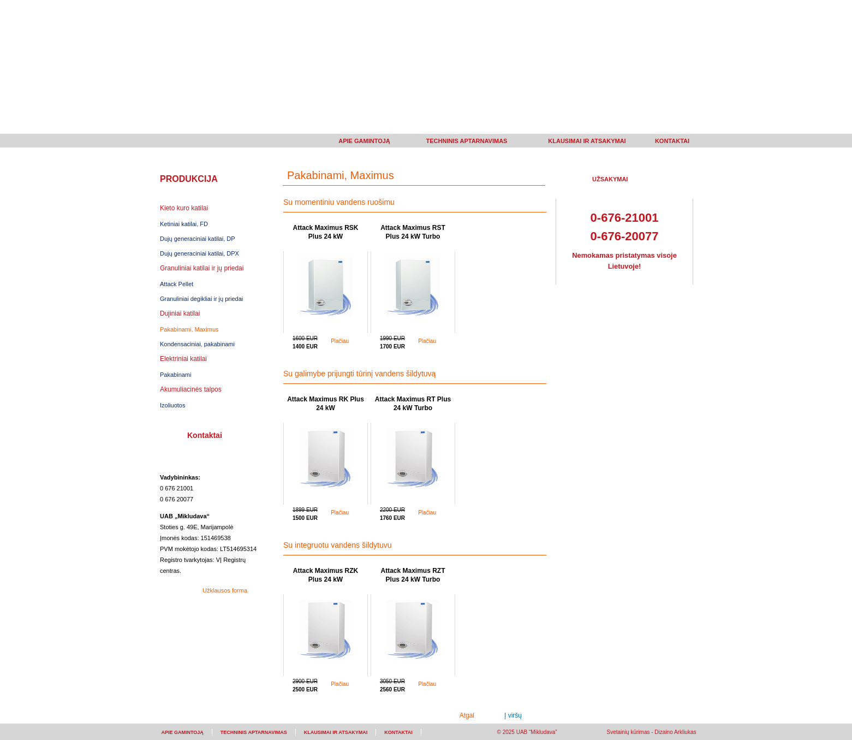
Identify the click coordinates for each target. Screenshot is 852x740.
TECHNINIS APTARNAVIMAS (467, 141)
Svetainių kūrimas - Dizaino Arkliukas (651, 732)
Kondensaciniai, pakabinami (197, 344)
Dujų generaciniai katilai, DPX (199, 253)
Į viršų (513, 715)
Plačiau (340, 341)
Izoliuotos (172, 405)
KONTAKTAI (672, 141)
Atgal (467, 715)
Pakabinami (175, 374)
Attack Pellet (176, 284)
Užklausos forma (224, 590)
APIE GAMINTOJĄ (364, 141)
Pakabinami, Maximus (189, 329)
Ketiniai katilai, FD (184, 224)
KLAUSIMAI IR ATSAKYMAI (586, 141)
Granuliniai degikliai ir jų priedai (201, 298)
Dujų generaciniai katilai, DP (197, 238)
